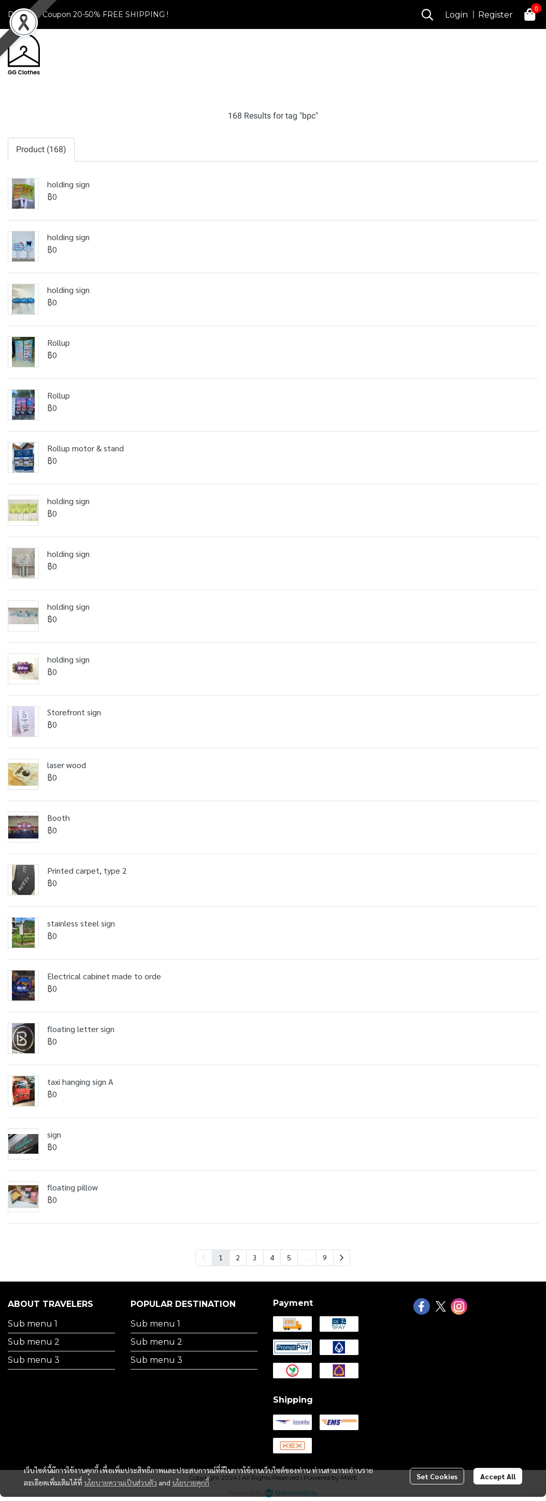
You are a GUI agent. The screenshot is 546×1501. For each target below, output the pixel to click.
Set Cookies (436, 1476)
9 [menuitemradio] (325, 1257)
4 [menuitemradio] (272, 1257)
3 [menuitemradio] (255, 1257)
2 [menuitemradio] (238, 1257)
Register (495, 15)
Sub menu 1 (33, 1324)
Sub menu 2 (34, 1342)
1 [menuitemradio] (221, 1257)
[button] (427, 14)
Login (456, 15)
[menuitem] (341, 1257)
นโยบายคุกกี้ (190, 1482)
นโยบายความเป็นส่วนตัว (120, 1482)
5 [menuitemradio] (289, 1257)
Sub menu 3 (34, 1360)
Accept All (497, 1476)
